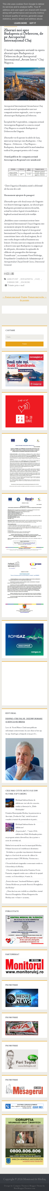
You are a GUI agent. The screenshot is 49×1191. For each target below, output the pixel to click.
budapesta (27, 279)
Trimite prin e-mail (14, 285)
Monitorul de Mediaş (34, 1179)
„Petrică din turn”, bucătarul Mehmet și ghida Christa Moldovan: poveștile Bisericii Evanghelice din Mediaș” (24, 884)
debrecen (12, 282)
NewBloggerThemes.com (24, 1188)
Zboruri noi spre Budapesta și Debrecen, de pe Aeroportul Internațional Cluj (23, 35)
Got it (33, 23)
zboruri (25, 282)
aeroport (12, 279)
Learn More (20, 23)
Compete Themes (20, 1186)
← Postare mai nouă (11, 297)
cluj (37, 279)
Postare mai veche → (37, 297)
